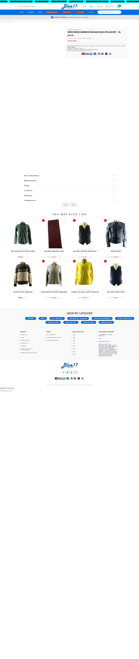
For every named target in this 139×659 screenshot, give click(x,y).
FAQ (100, 338)
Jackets (66, 205)
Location (99, 6)
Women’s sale (52, 12)
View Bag (3, 391)
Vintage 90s (106, 322)
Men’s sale (67, 12)
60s (74, 346)
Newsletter (25, 340)
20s (74, 334)
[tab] (69, 175)
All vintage (57, 318)
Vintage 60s (53, 322)
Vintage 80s (88, 322)
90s (74, 354)
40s (74, 340)
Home (84, 6)
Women (31, 12)
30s (74, 337)
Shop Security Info (54, 337)
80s (74, 351)
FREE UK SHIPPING (43, 1)
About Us (24, 334)
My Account (51, 334)
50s (74, 343)
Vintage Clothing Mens (25, 21)
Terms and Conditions (29, 352)
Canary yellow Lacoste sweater (85, 292)
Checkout (9, 391)
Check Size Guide (86, 38)
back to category (7, 21)
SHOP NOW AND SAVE (78, 1)
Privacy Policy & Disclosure (27, 349)
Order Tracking (52, 340)
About (91, 6)
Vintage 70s (70, 322)
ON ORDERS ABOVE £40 (60, 1)
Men (40, 12)
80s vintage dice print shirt (23, 251)
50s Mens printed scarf (54, 251)
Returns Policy (104, 341)
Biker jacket (116, 251)
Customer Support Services (105, 335)
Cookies (24, 346)
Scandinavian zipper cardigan (54, 292)
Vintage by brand (102, 318)
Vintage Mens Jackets (39, 21)
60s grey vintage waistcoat (85, 251)
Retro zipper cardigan (23, 292)
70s (74, 349)
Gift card (80, 12)
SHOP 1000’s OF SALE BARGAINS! (23, 1)
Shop (22, 12)
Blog (91, 12)
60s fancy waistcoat (116, 292)
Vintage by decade (78, 318)
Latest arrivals (124, 318)
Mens (73, 205)
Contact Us (109, 6)
